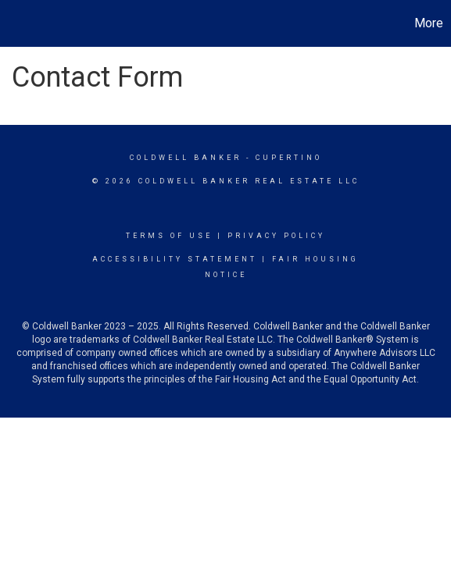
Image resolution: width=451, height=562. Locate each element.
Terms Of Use (169, 236)
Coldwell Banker (186, 158)
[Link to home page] (14, 23)
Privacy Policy (276, 236)
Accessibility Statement (174, 259)
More (428, 23)
